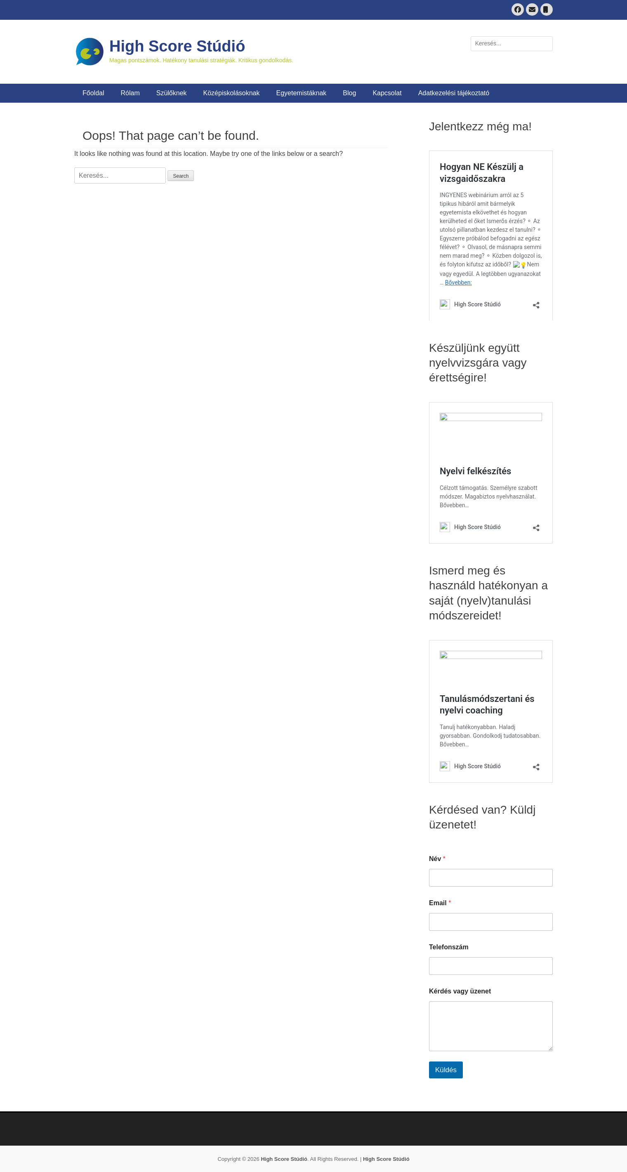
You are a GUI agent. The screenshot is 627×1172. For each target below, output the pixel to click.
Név (437, 858)
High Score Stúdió (177, 46)
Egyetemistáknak (301, 92)
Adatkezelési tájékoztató (454, 92)
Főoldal (93, 92)
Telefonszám (449, 947)
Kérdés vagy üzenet (460, 991)
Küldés (446, 1070)
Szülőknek (171, 92)
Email (440, 902)
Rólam (129, 92)
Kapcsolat (386, 92)
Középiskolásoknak (231, 92)
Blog (349, 92)
